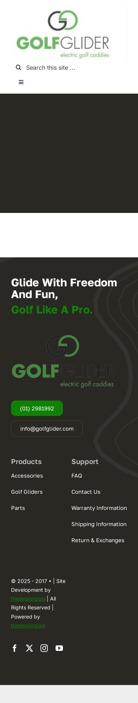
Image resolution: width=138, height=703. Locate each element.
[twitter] (29, 648)
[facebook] (14, 648)
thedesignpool (28, 598)
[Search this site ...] (69, 67)
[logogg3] (62, 7)
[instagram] (44, 648)
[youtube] (59, 648)
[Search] (18, 67)
